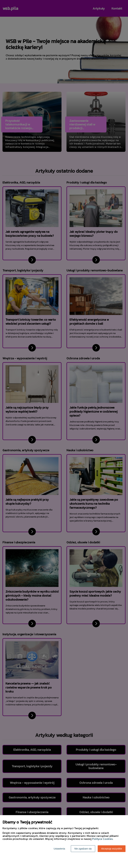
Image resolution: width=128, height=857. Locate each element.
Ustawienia (59, 848)
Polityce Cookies (102, 839)
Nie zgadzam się (83, 848)
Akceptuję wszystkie (111, 848)
